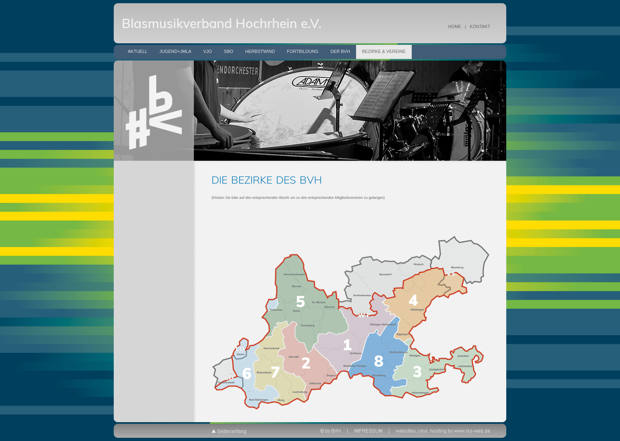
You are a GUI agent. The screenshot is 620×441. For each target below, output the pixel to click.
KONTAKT (480, 26)
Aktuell (137, 51)
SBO (228, 51)
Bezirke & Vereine (384, 51)
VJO (207, 51)
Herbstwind (260, 51)
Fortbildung (302, 51)
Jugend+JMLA (175, 51)
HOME (454, 26)
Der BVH (340, 51)
